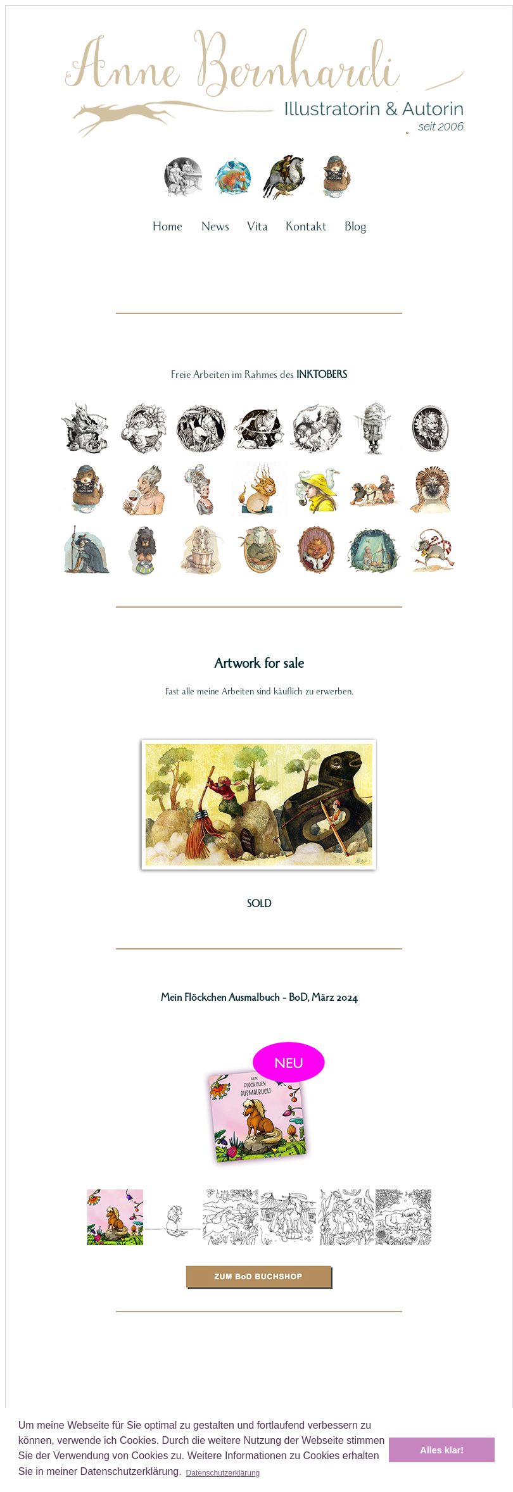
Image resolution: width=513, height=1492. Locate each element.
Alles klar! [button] (442, 1450)
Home (167, 225)
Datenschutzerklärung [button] (223, 1473)
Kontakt (306, 225)
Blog (355, 225)
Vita (257, 225)
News (215, 225)
